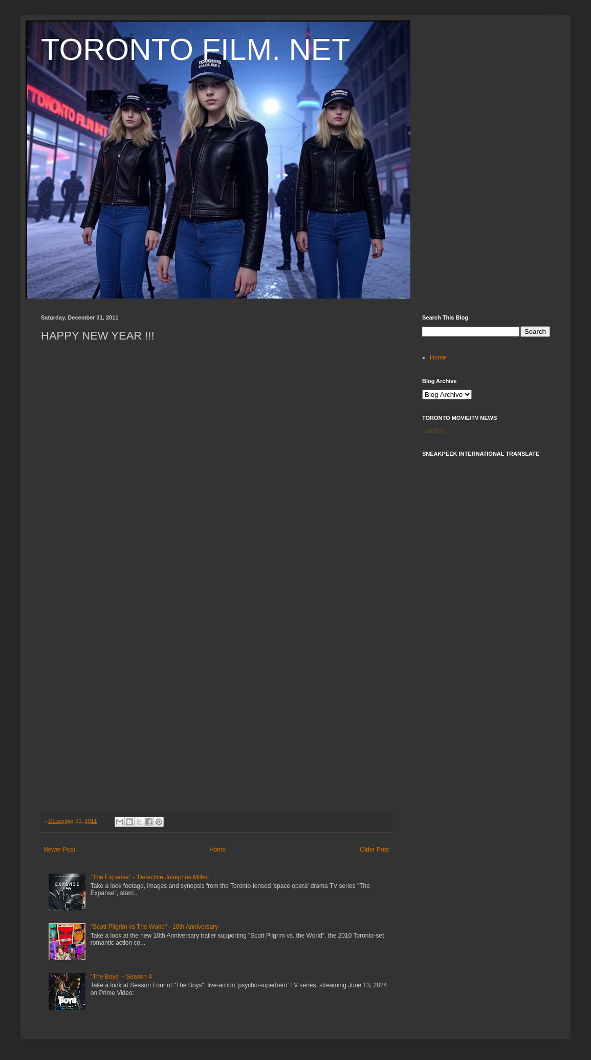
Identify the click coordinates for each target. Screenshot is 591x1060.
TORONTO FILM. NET (195, 49)
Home (217, 849)
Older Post (374, 849)
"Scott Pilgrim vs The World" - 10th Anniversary (154, 926)
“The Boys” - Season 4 (121, 976)
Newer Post (59, 849)
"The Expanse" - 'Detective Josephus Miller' (150, 877)
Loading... (435, 430)
